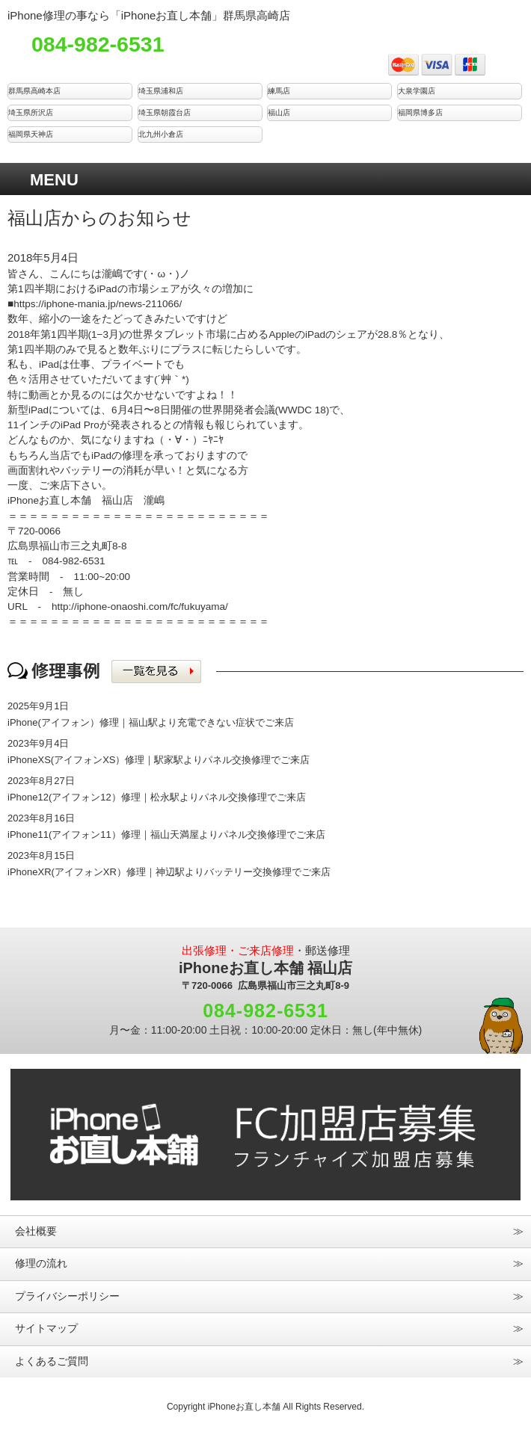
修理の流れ (41, 1263)
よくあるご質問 (51, 1361)
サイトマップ (46, 1328)
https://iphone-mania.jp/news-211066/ (97, 303)
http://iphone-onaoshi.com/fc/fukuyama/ (140, 606)
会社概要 (36, 1231)
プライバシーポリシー (67, 1296)
